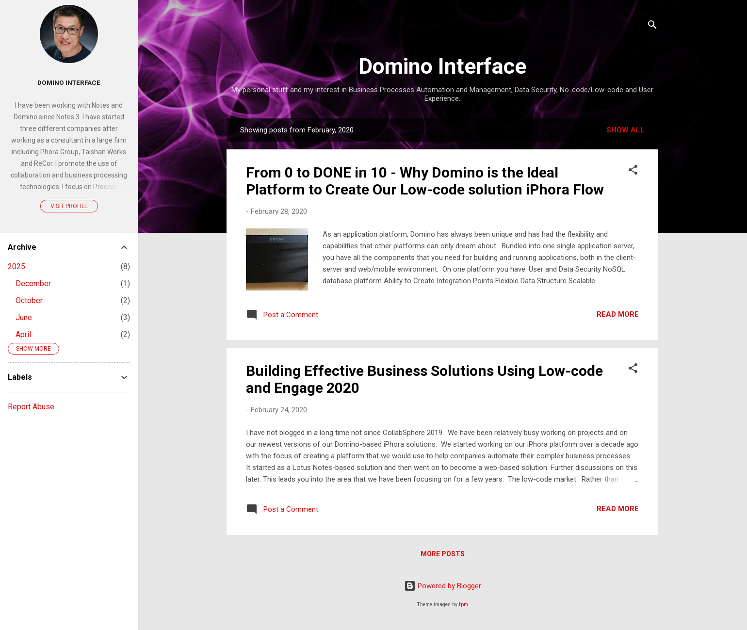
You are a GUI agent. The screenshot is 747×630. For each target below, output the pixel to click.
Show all (625, 130)
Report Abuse (31, 406)
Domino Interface (442, 66)
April (23, 334)
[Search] (652, 26)
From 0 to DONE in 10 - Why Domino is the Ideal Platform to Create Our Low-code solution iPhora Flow (425, 181)
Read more (618, 314)
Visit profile (69, 206)
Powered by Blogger (442, 586)
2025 (16, 266)
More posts (443, 554)
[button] (633, 171)
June (24, 317)
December (33, 283)
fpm (463, 604)
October (29, 300)
